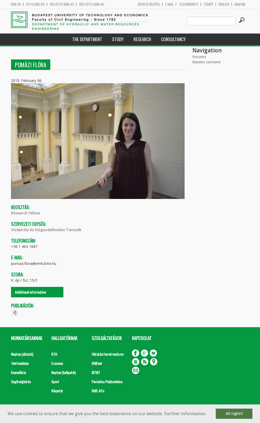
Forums (199, 56)
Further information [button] (185, 413)
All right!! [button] (234, 413)
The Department (87, 39)
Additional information (30, 292)
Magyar (240, 4)
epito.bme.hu (35, 4)
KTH (54, 354)
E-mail (169, 4)
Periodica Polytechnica (107, 381)
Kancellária (18, 372)
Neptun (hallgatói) (63, 372)
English (224, 4)
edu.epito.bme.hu (62, 4)
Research (142, 39)
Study (118, 39)
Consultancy (173, 39)
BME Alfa (98, 390)
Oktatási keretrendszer (108, 354)
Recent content (206, 61)
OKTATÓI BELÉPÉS (149, 4)
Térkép (208, 4)
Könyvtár (57, 390)
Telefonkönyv (188, 4)
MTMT (96, 372)
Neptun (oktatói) (22, 354)
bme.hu (16, 4)
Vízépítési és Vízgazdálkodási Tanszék (46, 229)
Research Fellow (25, 212)
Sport (55, 381)
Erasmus (57, 363)
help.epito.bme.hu (91, 4)
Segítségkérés (21, 381)
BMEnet (97, 363)
